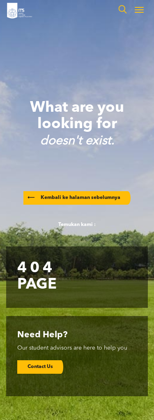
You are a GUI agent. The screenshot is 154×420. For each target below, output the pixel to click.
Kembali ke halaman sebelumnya (74, 197)
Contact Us (40, 366)
